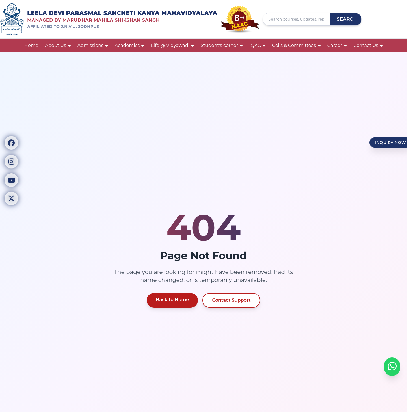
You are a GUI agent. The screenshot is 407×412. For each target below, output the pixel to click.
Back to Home (172, 299)
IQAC (257, 45)
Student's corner (222, 45)
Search (347, 19)
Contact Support (231, 300)
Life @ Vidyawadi (172, 45)
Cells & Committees (296, 45)
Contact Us (368, 45)
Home (31, 45)
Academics (129, 45)
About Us (58, 45)
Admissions (92, 45)
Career (337, 45)
